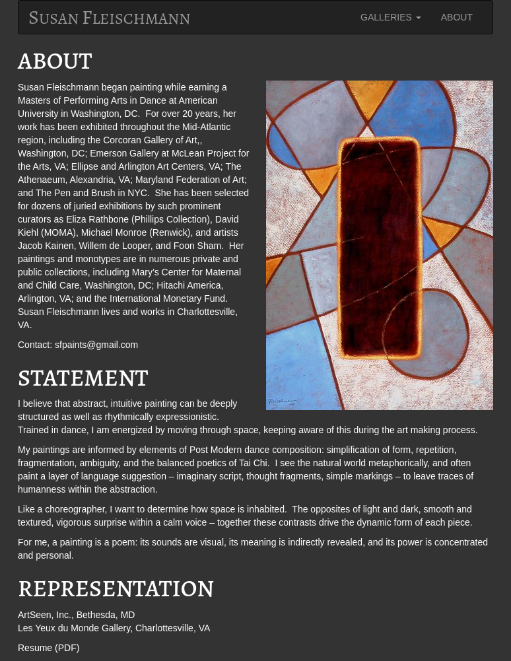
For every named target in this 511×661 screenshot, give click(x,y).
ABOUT (457, 17)
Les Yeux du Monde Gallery (74, 628)
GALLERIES (390, 17)
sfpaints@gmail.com (96, 344)
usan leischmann (109, 17)
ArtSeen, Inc (43, 614)
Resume (35, 648)
